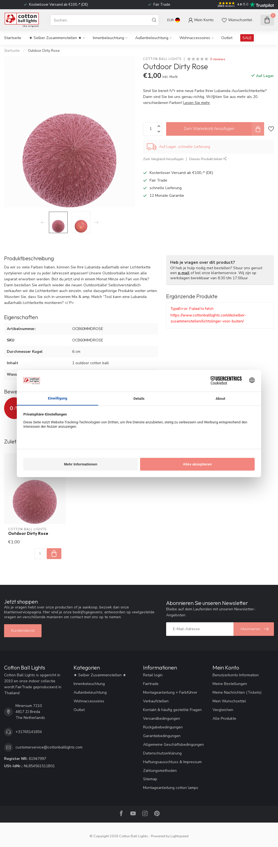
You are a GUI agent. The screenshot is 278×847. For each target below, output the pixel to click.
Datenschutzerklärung (162, 753)
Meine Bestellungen (230, 683)
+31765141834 (28, 731)
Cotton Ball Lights (162, 59)
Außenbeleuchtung (151, 37)
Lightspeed (179, 836)
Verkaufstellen (156, 701)
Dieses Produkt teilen (208, 159)
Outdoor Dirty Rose (44, 50)
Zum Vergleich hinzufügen (163, 159)
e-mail (183, 272)
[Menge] (39, 553)
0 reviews (217, 59)
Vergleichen (223, 709)
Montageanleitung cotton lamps (170, 787)
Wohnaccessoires (194, 37)
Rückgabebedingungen (163, 727)
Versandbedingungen (161, 718)
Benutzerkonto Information (236, 675)
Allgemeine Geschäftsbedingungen (173, 744)
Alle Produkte (224, 718)
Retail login (153, 675)
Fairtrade (151, 683)
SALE (247, 37)
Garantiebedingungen (162, 735)
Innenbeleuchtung (108, 37)
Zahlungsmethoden (160, 770)
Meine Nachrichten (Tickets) (237, 692)
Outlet (226, 37)
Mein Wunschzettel (229, 701)
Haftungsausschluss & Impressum (172, 761)
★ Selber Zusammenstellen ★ (55, 37)
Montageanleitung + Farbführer (170, 692)
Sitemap (150, 779)
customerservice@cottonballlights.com (49, 747)
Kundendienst (22, 630)
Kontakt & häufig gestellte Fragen (172, 709)
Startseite (12, 37)
